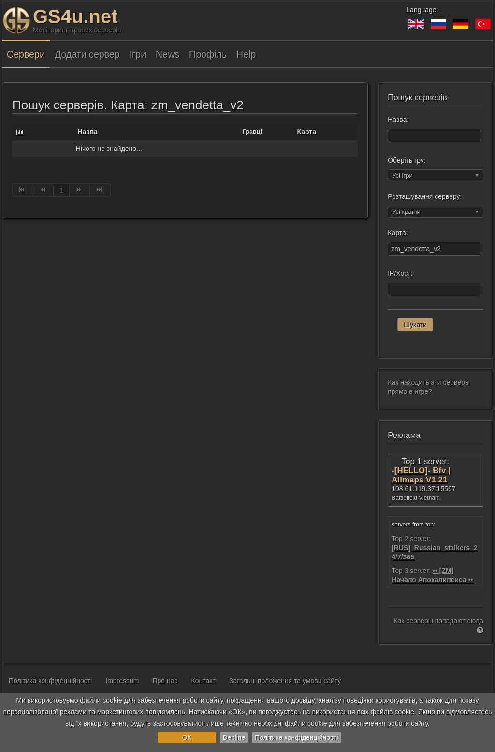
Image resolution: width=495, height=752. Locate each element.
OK (186, 737)
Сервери (26, 54)
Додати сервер (87, 54)
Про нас (165, 681)
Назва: (398, 119)
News (167, 54)
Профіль (208, 54)
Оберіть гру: (407, 160)
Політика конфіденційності (296, 737)
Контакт (203, 681)
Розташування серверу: (425, 196)
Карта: (398, 233)
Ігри (138, 54)
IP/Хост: (400, 273)
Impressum (122, 681)
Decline (234, 737)
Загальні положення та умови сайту (285, 681)
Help (246, 54)
